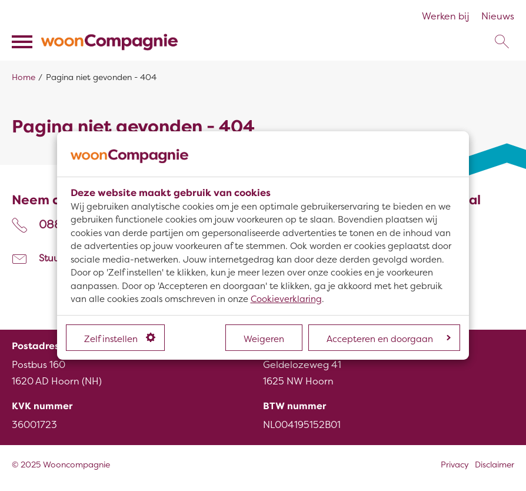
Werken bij (446, 16)
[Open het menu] (23, 42)
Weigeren (264, 339)
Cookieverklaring (286, 299)
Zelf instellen (119, 338)
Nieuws (497, 16)
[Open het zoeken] (501, 42)
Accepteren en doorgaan (389, 339)
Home (23, 77)
